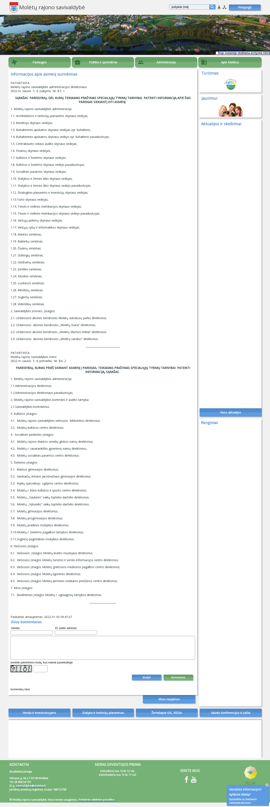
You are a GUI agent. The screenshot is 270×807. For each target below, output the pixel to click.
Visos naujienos (169, 704)
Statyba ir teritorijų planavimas (103, 717)
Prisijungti (244, 7)
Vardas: (15, 628)
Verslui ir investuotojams (39, 717)
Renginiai (209, 424)
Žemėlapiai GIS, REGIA (166, 717)
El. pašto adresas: (66, 628)
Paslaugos (39, 62)
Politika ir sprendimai (103, 62)
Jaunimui (209, 98)
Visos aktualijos (230, 415)
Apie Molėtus (230, 62)
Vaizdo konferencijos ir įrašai (230, 717)
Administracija (166, 62)
